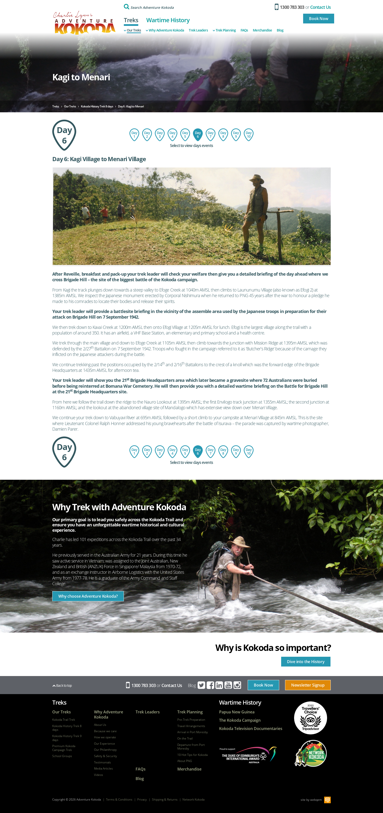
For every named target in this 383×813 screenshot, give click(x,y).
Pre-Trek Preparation (191, 720)
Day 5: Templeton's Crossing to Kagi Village (185, 134)
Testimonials (102, 762)
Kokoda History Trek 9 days (67, 738)
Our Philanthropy (105, 750)
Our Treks (132, 30)
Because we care (105, 731)
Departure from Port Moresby (191, 746)
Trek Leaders (198, 30)
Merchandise (262, 30)
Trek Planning (224, 30)
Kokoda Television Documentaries (250, 728)
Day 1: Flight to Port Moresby (134, 134)
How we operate (105, 737)
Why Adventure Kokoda (165, 30)
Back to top (62, 685)
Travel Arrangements (191, 726)
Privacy (142, 799)
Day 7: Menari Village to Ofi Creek (210, 134)
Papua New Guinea (237, 712)
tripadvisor (310, 717)
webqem (316, 799)
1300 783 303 (289, 7)
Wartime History (168, 20)
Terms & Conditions (119, 799)
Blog (280, 30)
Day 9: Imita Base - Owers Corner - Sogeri (236, 134)
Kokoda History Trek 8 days (67, 728)
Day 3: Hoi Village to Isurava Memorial (160, 134)
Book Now (318, 18)
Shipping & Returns (165, 799)
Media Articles (103, 769)
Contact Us (320, 7)
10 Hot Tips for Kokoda (192, 755)
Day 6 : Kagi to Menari (198, 134)
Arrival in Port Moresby (192, 732)
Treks (131, 20)
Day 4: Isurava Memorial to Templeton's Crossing (172, 134)
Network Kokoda (193, 799)
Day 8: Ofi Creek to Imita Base (223, 134)
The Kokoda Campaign (240, 720)
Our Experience (104, 744)
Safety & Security (105, 756)
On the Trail (185, 738)
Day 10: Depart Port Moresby (249, 134)
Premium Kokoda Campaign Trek (63, 748)
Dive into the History (306, 661)
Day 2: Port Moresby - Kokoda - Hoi (147, 134)
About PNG (184, 761)
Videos (98, 775)
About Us (100, 725)
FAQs (244, 30)
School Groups (62, 756)
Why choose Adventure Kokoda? (88, 596)
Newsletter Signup (308, 685)
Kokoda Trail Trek (63, 720)
